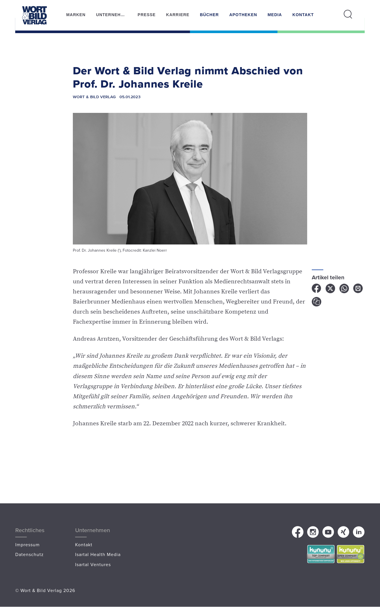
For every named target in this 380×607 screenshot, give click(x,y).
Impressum (27, 544)
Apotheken (243, 14)
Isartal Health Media (98, 554)
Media (274, 14)
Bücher (209, 14)
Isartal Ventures (93, 564)
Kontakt (303, 14)
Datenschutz (29, 554)
